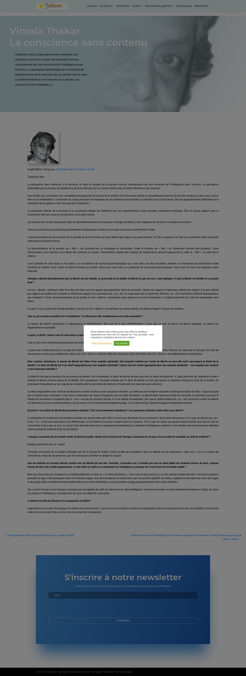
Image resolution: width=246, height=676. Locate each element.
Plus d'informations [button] (101, 343)
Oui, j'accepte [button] (122, 343)
